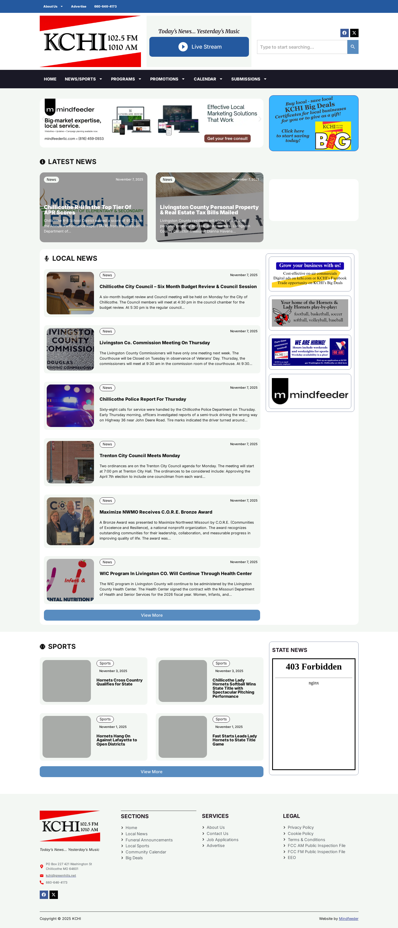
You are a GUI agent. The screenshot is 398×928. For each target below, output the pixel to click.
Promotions (167, 79)
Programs (126, 79)
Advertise (80, 6)
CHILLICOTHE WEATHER (314, 200)
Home (50, 79)
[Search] (353, 47)
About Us (54, 6)
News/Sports (84, 79)
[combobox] (302, 47)
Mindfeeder (349, 919)
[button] (43, 118)
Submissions (249, 79)
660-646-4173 (107, 6)
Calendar (208, 79)
